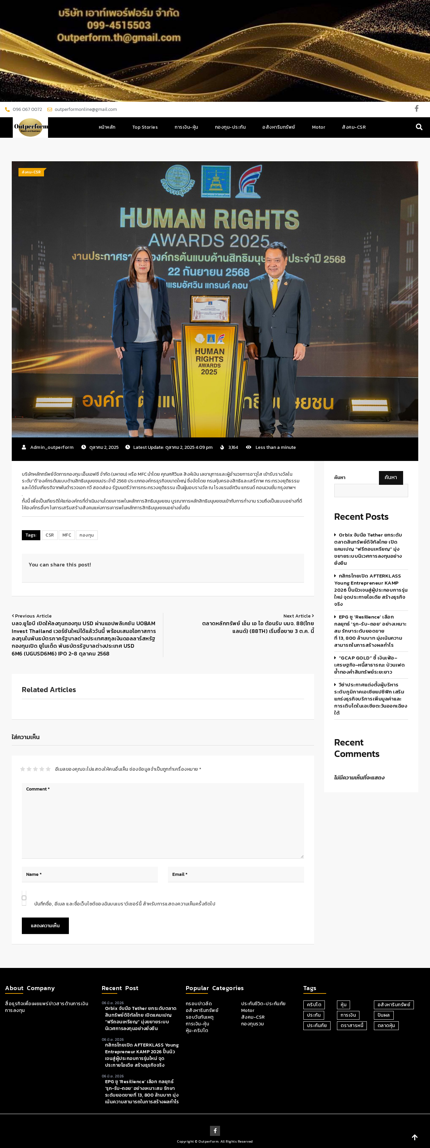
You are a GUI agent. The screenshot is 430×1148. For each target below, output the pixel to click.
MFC (67, 535)
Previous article (33, 616)
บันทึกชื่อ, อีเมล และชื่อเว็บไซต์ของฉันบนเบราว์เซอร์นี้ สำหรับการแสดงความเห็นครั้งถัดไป (125, 903)
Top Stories (145, 127)
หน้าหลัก (107, 127)
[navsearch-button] (419, 127)
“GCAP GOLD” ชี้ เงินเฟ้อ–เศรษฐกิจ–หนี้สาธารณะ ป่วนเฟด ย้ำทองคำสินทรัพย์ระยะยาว (369, 665)
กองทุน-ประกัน (230, 127)
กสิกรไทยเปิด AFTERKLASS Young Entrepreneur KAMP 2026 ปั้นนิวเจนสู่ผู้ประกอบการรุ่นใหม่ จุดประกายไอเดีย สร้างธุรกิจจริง (371, 590)
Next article (297, 616)
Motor (319, 127)
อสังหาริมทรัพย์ (278, 127)
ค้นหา (339, 477)
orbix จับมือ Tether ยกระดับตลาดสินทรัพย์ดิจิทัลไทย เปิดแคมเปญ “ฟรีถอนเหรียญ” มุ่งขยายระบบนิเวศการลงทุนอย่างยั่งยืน (368, 549)
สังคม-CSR (354, 127)
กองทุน (87, 535)
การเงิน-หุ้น (186, 127)
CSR (50, 535)
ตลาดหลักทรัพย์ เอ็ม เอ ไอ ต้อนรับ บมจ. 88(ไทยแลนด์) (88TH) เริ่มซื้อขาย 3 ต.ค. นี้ (258, 627)
